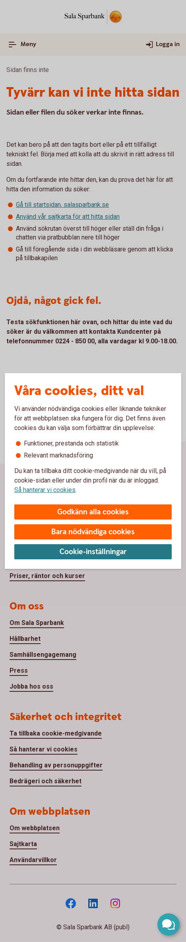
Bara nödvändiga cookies (93, 532)
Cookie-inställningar (93, 552)
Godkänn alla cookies (93, 512)
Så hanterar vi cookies (45, 490)
